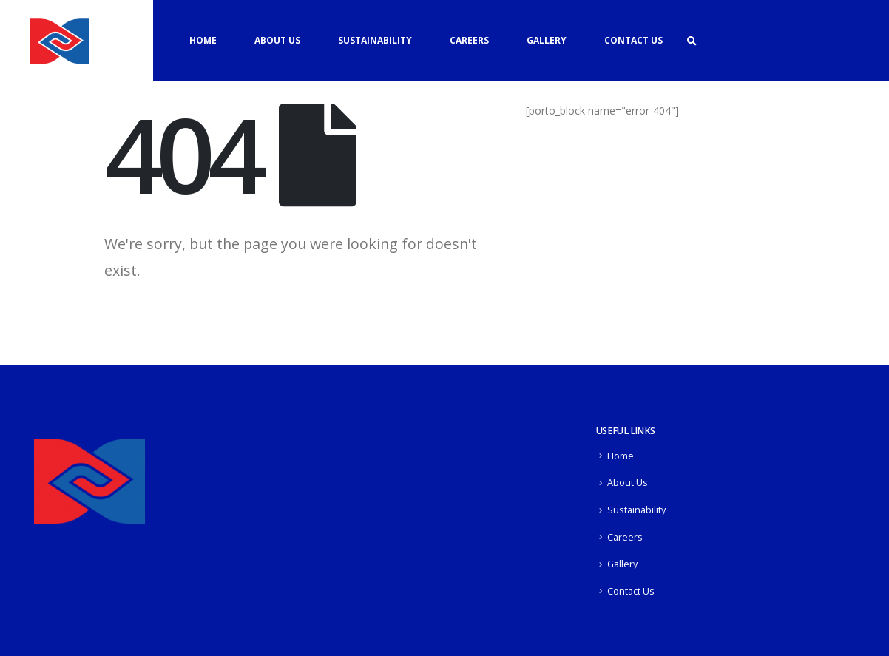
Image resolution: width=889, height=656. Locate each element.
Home (203, 40)
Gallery (547, 40)
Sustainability (375, 40)
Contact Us (633, 40)
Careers (469, 40)
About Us (277, 40)
